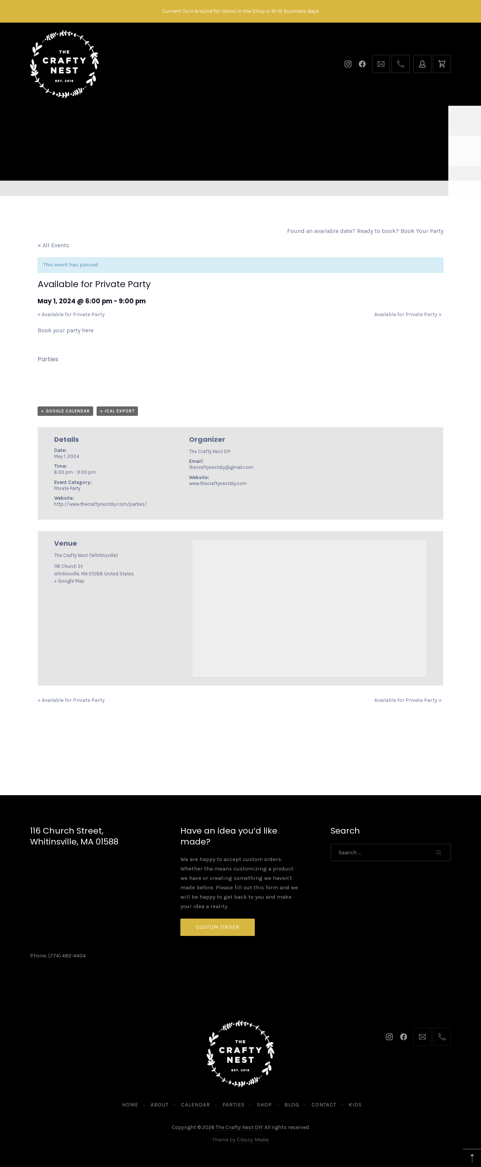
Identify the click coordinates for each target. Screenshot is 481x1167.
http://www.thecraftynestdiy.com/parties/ (100, 504)
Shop (264, 120)
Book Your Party (422, 230)
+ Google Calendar (65, 411)
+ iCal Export (117, 411)
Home (117, 120)
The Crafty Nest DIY (239, 1127)
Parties (230, 120)
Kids (365, 120)
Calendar (189, 120)
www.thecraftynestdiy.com (218, 483)
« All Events (53, 245)
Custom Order (217, 927)
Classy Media (253, 1140)
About (150, 120)
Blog (295, 120)
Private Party (67, 488)
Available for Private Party (71, 314)
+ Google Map (69, 581)
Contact (331, 120)
